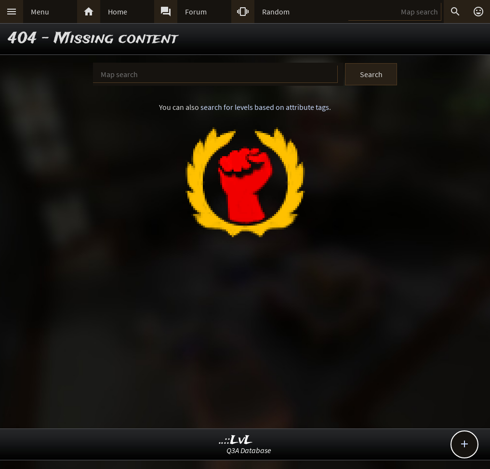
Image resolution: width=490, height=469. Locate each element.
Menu (40, 11)
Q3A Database (248, 450)
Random (276, 11)
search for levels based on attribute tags (264, 107)
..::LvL (236, 440)
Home (117, 11)
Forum (196, 11)
